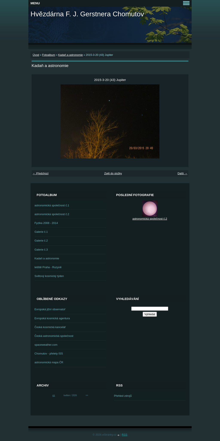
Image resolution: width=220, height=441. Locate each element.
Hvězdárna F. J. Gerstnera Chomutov (87, 14)
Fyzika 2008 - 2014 (46, 223)
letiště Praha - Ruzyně (48, 267)
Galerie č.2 (41, 240)
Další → (182, 173)
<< (53, 395)
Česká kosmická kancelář (50, 327)
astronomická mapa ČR (49, 362)
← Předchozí (41, 173)
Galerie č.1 (41, 231)
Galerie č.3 (41, 249)
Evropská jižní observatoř (50, 309)
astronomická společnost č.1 (52, 205)
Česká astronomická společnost (54, 336)
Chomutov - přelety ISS (49, 353)
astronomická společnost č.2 (52, 214)
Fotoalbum (48, 54)
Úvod (36, 54)
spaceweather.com (46, 344)
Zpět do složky (113, 173)
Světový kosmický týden (49, 276)
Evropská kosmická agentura (52, 318)
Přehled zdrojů (123, 395)
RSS (124, 434)
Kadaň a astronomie (70, 54)
